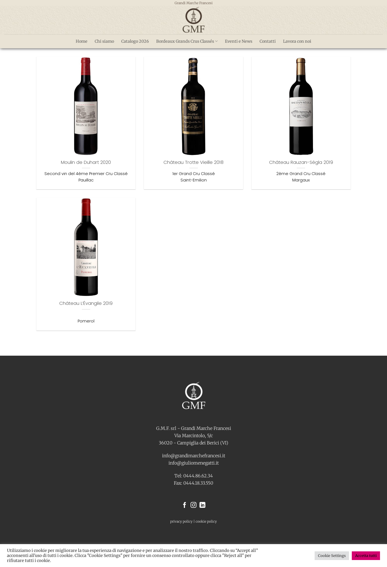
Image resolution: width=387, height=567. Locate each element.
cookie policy (206, 521)
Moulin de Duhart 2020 (86, 162)
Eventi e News (238, 41)
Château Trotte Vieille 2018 (193, 162)
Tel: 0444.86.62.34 (193, 476)
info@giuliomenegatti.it (193, 463)
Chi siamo (104, 41)
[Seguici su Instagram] (193, 505)
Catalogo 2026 (135, 41)
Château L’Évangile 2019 (86, 303)
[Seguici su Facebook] (184, 505)
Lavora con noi (297, 41)
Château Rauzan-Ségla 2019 (301, 162)
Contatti (268, 41)
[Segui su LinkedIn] (202, 505)
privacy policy (181, 521)
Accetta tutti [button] (366, 555)
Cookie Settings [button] (332, 555)
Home (81, 41)
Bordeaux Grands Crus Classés (187, 41)
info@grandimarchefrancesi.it (193, 455)
